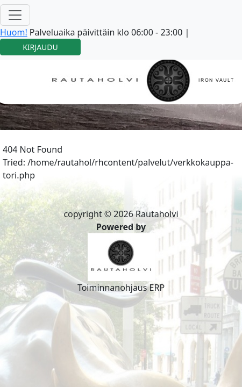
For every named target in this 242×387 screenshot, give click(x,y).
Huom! (13, 32)
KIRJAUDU (40, 47)
